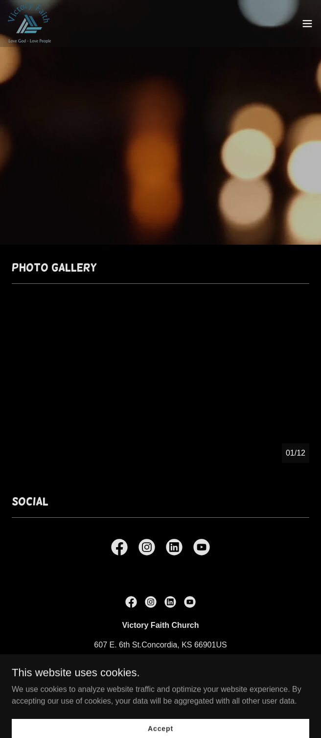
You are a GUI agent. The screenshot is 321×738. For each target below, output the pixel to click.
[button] (307, 23)
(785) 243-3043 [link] (160, 664)
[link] (29, 23)
